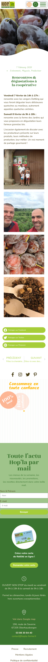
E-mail (3, 501)
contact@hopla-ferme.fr (24, 636)
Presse (14, 648)
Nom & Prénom (7, 491)
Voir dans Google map (24, 619)
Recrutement (30, 648)
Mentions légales (24, 654)
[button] (35, 4)
